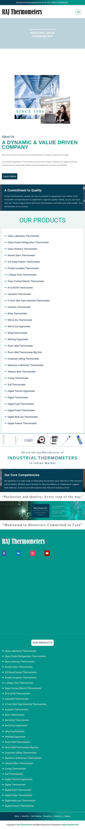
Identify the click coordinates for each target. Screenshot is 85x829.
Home (17, 816)
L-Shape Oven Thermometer (22, 275)
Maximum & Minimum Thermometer (26, 365)
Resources (47, 816)
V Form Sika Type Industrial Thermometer (29, 300)
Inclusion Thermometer (19, 307)
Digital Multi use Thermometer (23, 417)
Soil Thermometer (17, 384)
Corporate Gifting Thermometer (23, 358)
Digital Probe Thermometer (21, 410)
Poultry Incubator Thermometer (23, 268)
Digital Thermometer (18, 397)
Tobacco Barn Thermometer (22, 371)
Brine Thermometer (17, 313)
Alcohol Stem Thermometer (21, 255)
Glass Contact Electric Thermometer (26, 281)
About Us (25, 816)
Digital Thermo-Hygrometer (21, 391)
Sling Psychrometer (17, 333)
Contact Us (58, 816)
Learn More (9, 176)
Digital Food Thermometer (21, 404)
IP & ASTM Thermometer (20, 287)
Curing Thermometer (18, 378)
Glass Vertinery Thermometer (22, 249)
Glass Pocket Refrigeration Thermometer (28, 242)
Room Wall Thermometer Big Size (25, 352)
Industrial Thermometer (19, 294)
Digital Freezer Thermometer (22, 423)
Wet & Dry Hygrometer (19, 326)
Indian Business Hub (70, 825)
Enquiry (67, 816)
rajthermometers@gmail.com (30, 3)
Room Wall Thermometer (20, 346)
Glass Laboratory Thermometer (23, 236)
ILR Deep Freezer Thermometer (24, 262)
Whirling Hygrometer (18, 339)
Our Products (36, 816)
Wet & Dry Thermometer (20, 320)
